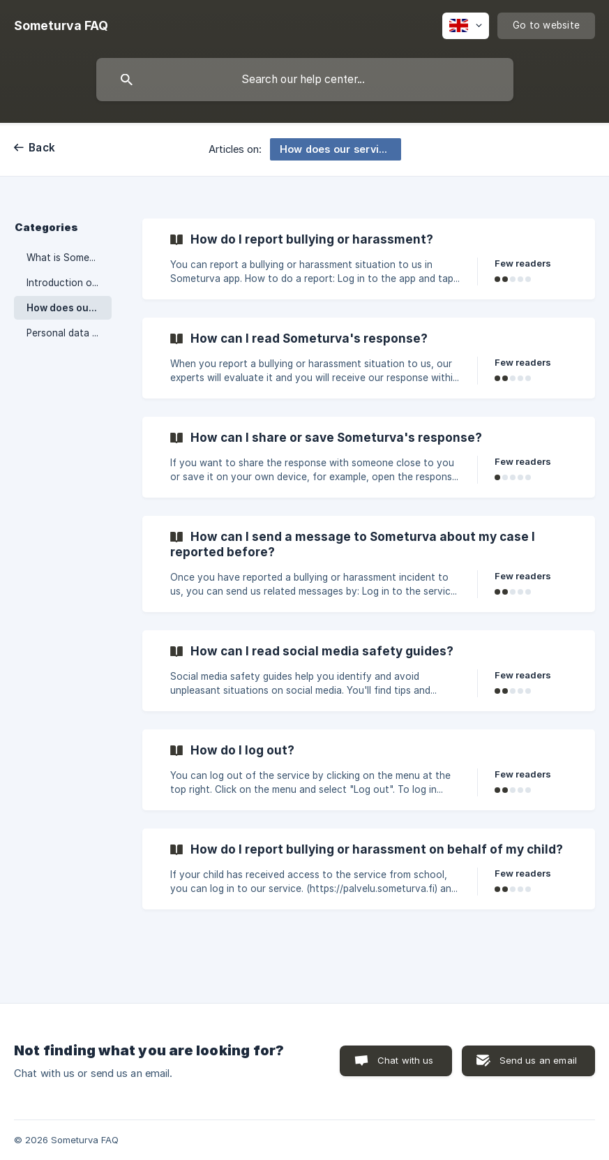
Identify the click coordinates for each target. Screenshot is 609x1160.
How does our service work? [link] (69, 307)
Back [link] (42, 147)
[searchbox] (304, 79)
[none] (61, 26)
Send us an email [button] (538, 1060)
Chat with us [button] (405, 1060)
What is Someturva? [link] (69, 257)
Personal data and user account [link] (69, 333)
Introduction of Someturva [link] (69, 282)
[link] (368, 258)
